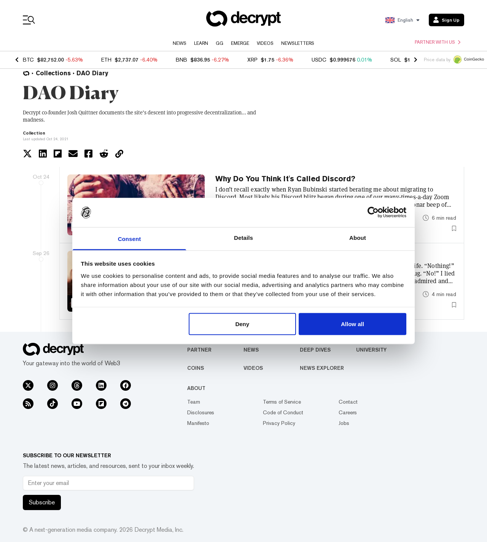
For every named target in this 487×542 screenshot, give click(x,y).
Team (193, 402)
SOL (395, 60)
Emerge (240, 43)
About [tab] (357, 237)
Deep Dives (315, 350)
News (179, 43)
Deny (242, 324)
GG (219, 43)
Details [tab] (243, 237)
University (371, 350)
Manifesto (198, 423)
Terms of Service (282, 402)
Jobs (344, 423)
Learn (201, 43)
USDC (319, 60)
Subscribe (42, 502)
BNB (181, 60)
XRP (252, 60)
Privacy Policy (279, 423)
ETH (106, 60)
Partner (199, 350)
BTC (28, 60)
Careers (348, 412)
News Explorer (322, 368)
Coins (195, 368)
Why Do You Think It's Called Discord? (285, 178)
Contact (348, 402)
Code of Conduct (283, 412)
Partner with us (437, 42)
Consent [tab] (129, 238)
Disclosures (200, 412)
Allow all (352, 324)
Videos (265, 43)
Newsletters (297, 43)
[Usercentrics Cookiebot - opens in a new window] (373, 212)
